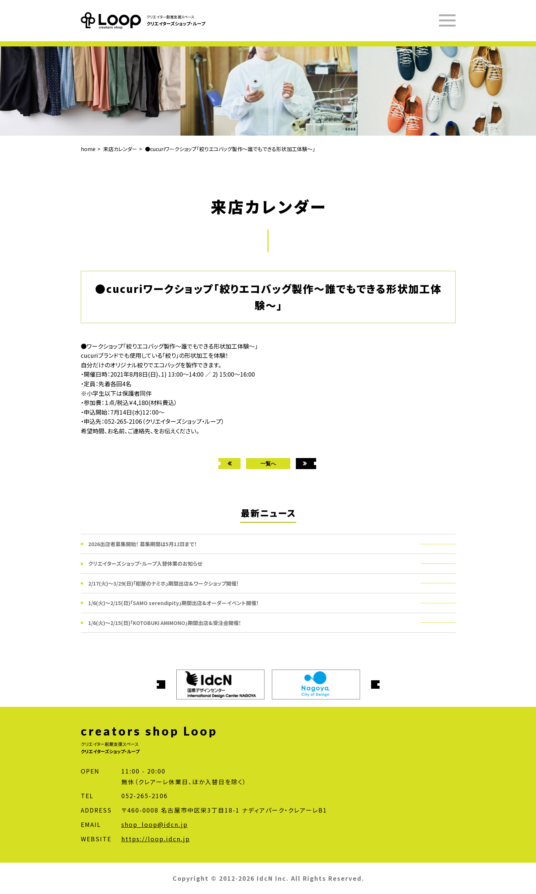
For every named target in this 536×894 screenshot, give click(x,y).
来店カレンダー (120, 149)
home (88, 149)
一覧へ (268, 463)
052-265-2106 (144, 795)
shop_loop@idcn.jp (154, 824)
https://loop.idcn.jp (155, 838)
